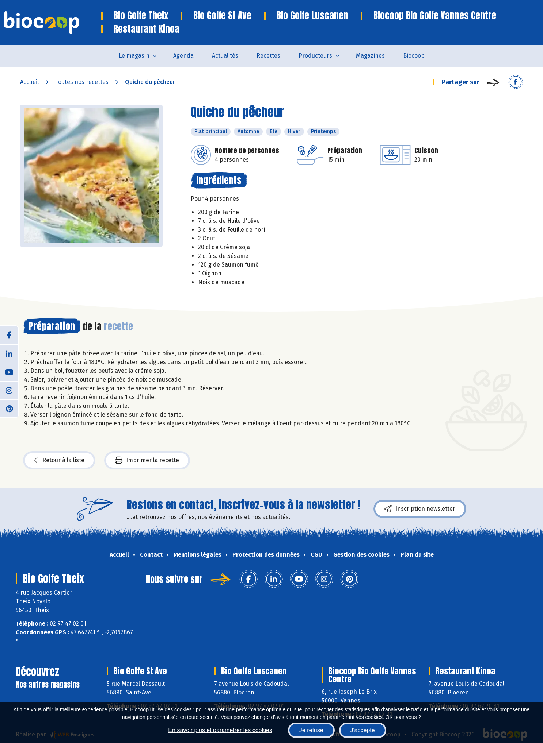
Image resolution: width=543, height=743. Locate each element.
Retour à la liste (59, 460)
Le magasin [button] (134, 55)
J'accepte (362, 730)
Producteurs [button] (315, 55)
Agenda (183, 55)
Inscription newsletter (419, 508)
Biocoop (414, 55)
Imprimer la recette (147, 460)
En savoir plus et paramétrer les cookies (220, 730)
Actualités (225, 55)
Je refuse (311, 730)
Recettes (268, 55)
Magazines (370, 55)
